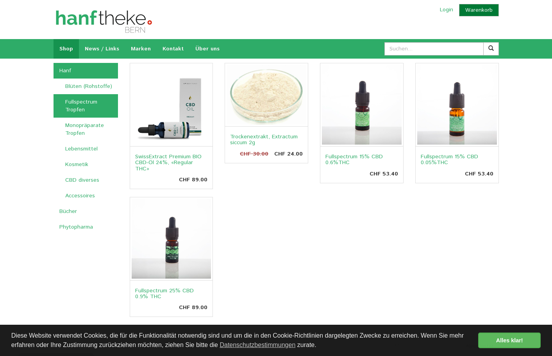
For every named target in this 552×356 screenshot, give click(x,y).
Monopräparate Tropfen (84, 129)
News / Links (102, 49)
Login (446, 10)
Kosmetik (76, 164)
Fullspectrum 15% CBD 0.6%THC (354, 159)
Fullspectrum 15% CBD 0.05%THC (449, 159)
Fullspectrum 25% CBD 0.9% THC (164, 294)
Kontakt (173, 49)
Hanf (65, 71)
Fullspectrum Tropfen (81, 106)
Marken (141, 49)
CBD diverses (82, 180)
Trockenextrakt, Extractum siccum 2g (264, 140)
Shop (66, 49)
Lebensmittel (81, 149)
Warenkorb (479, 10)
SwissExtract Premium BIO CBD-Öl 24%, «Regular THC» (168, 163)
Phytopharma (76, 227)
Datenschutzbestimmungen (257, 345)
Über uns (207, 49)
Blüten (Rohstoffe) (88, 86)
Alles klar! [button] (509, 340)
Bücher (68, 211)
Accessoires (80, 196)
